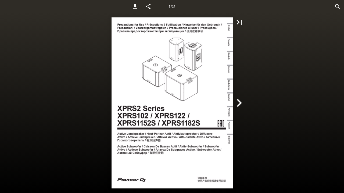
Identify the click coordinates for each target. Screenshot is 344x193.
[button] (135, 6)
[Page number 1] (172, 6)
